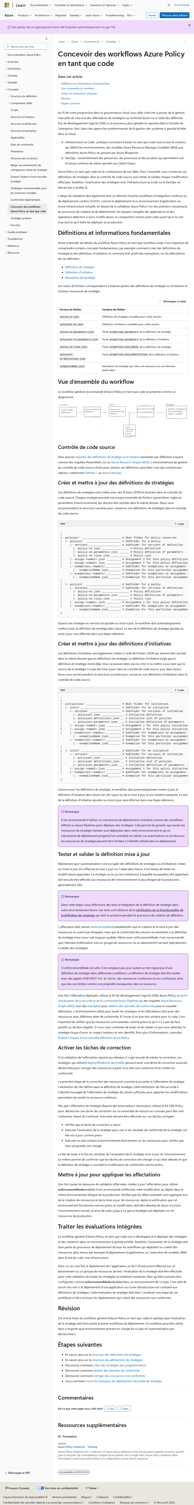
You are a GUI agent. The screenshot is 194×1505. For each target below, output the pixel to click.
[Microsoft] (7, 5)
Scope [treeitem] (14, 110)
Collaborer (103, 1497)
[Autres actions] (184, 42)
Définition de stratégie (79, 267)
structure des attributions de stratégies (117, 1360)
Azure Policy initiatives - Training (77, 1447)
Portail (152, 15)
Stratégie (111, 41)
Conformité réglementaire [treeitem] (25, 199)
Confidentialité (121, 1497)
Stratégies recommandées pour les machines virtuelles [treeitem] (29, 190)
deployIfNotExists (99, 1063)
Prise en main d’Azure (174, 15)
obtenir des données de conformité (132, 1006)
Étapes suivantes (70, 103)
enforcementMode (103, 927)
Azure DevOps (111, 473)
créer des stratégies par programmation (119, 1365)
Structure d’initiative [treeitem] (22, 117)
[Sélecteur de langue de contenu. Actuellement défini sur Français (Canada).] (17, 1488)
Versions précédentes (64, 1497)
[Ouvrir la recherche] (169, 5)
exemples (94, 1006)
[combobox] (26, 47)
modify (119, 1063)
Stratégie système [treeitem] (21, 218)
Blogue (85, 1497)
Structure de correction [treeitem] (24, 158)
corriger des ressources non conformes (119, 1376)
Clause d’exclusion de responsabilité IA (25, 1497)
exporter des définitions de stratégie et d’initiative (107, 457)
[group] (123, 572)
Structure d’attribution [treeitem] (24, 123)
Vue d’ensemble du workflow (77, 88)
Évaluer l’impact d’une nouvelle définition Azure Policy (93, 1038)
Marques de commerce (133, 1502)
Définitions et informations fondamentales (85, 83)
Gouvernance (91, 41)
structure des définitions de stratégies (116, 1354)
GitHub (90, 473)
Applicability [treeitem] (18, 137)
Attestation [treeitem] (17, 151)
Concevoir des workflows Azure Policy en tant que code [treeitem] (28, 209)
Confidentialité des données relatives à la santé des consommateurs (42, 1502)
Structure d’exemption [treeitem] (24, 130)
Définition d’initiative (78, 272)
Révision (65, 98)
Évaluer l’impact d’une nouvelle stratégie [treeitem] (28, 179)
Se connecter (181, 5)
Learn (62, 41)
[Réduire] (46, 38)
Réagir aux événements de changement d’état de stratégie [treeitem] (29, 167)
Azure (74, 41)
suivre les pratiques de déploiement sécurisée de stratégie (124, 1381)
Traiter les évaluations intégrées (79, 93)
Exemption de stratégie (80, 277)
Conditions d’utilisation (102, 1502)
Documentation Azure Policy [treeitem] (24, 54)
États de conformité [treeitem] (22, 144)
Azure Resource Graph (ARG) (130, 462)
